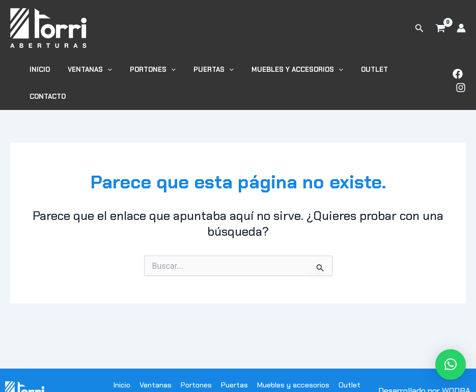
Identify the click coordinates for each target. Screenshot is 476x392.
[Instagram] (461, 76)
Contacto (407, 72)
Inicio (51, 72)
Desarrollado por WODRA (424, 368)
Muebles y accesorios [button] (290, 72)
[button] (419, 28)
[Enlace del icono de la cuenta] (461, 28)
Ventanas (155, 363)
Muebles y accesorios (293, 363)
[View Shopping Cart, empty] (440, 28)
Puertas (234, 363)
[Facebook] (458, 63)
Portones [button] (155, 72)
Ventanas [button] (97, 72)
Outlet (362, 72)
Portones (196, 363)
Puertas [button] (211, 72)
